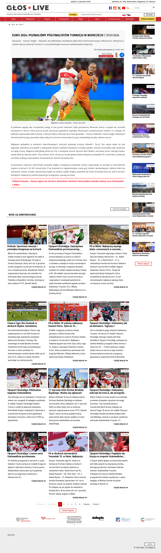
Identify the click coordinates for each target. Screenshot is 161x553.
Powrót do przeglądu (119, 209)
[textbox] (142, 8)
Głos (13, 24)
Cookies (149, 544)
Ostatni (96, 504)
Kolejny (86, 504)
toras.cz (152, 547)
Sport (21, 24)
